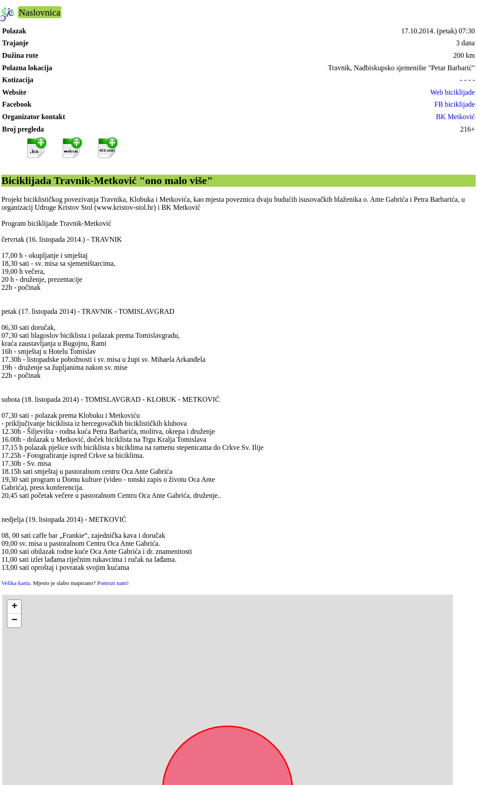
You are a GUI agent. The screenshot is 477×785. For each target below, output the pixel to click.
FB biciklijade (454, 104)
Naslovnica (40, 12)
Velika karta (15, 583)
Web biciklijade (452, 92)
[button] (14, 607)
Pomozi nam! (113, 583)
